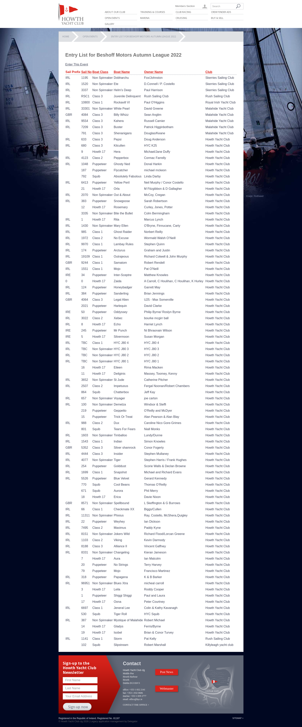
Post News (166, 672)
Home (65, 36)
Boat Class (100, 72)
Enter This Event (76, 64)
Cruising (181, 18)
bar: (125, 693)
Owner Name (153, 72)
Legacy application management (107, 721)
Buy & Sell (217, 18)
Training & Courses (152, 12)
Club (209, 72)
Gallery (109, 24)
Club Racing (183, 12)
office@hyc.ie (135, 699)
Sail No (86, 72)
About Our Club (115, 12)
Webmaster (167, 688)
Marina (144, 18)
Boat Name (122, 72)
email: (126, 699)
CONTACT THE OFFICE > (136, 704)
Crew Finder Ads (221, 12)
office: (126, 689)
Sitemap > (237, 718)
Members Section (185, 6)
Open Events (112, 18)
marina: (126, 696)
